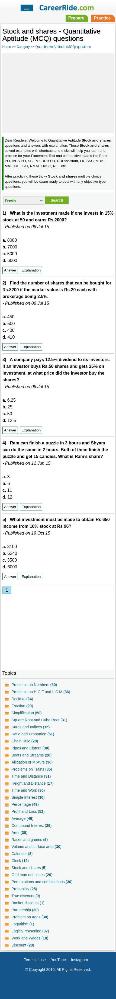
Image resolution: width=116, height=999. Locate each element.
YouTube (58, 960)
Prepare (76, 18)
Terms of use (35, 960)
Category (23, 47)
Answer (10, 270)
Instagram (79, 960)
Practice (102, 18)
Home (6, 47)
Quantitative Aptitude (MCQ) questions (63, 47)
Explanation (31, 270)
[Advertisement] (58, 92)
